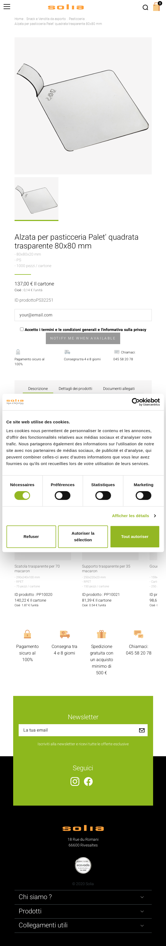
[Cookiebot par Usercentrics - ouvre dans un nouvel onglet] (136, 402)
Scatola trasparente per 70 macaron (37, 569)
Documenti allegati (119, 389)
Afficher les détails (130, 515)
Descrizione (38, 389)
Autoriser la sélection (83, 536)
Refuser (31, 536)
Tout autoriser (134, 536)
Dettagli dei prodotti (75, 389)
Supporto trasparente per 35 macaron (106, 569)
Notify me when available (83, 338)
